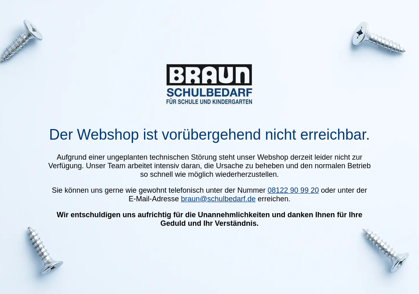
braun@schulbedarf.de (218, 199)
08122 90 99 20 (293, 190)
